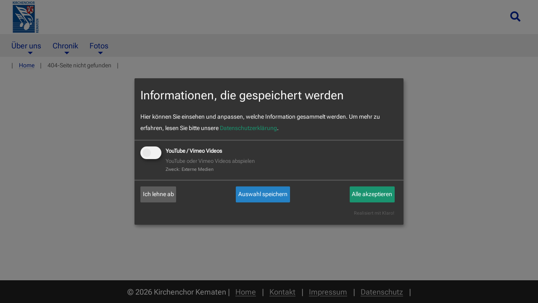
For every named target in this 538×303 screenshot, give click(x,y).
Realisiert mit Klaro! (374, 213)
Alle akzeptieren (372, 194)
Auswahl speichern (262, 194)
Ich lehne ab (158, 194)
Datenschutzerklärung (248, 128)
